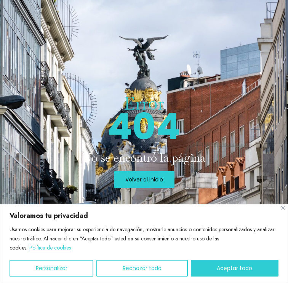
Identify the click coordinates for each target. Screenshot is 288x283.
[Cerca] (283, 208)
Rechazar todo (142, 268)
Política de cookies (50, 247)
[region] (144, 243)
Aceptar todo (234, 268)
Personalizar (51, 268)
